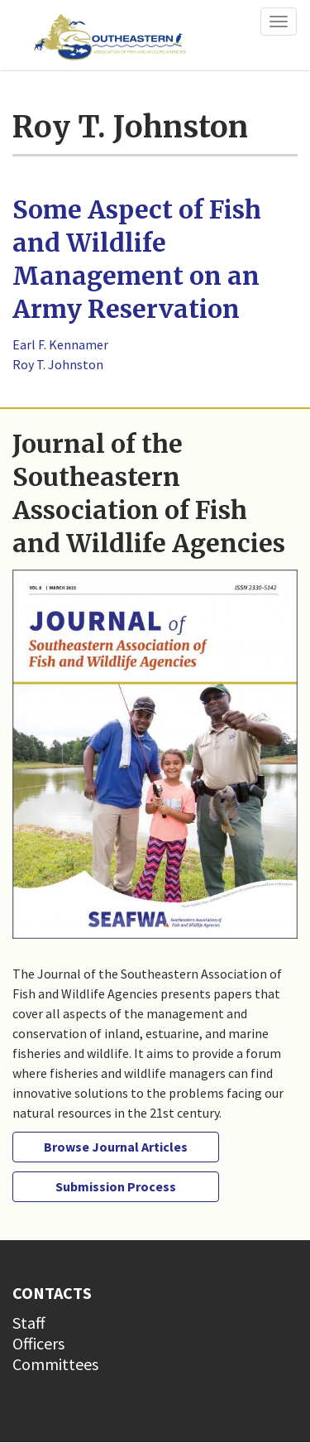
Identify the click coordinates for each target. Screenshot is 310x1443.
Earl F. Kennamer (60, 344)
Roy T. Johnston (57, 364)
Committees (55, 1364)
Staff (28, 1322)
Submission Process (115, 1186)
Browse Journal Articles (116, 1146)
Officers (38, 1343)
